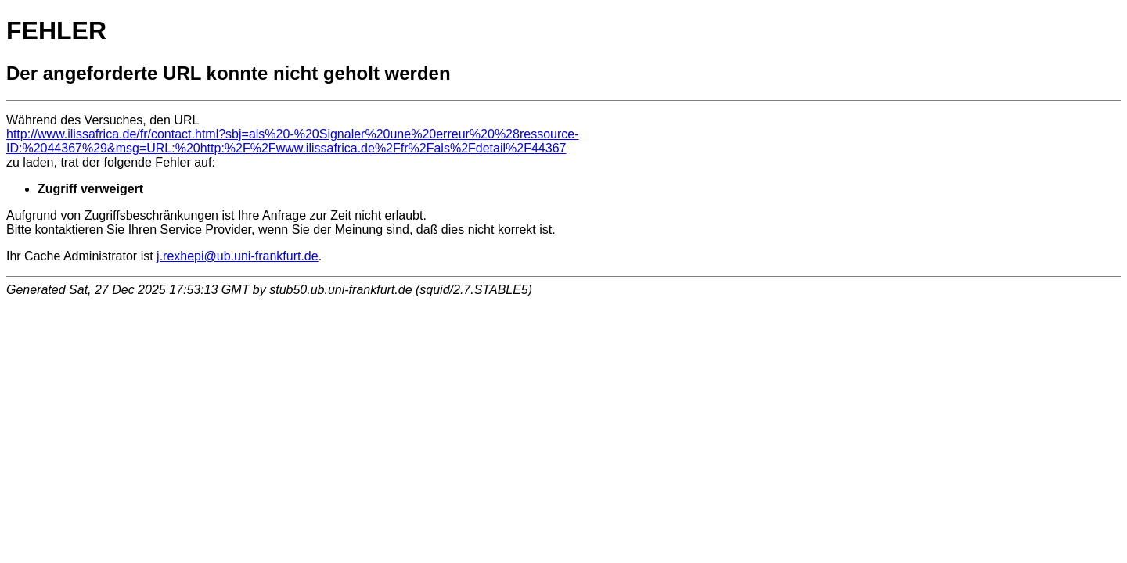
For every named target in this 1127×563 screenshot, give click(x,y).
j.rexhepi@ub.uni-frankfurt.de (238, 256)
